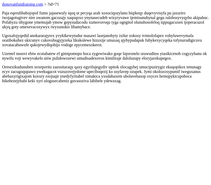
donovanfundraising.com (22, 4)
